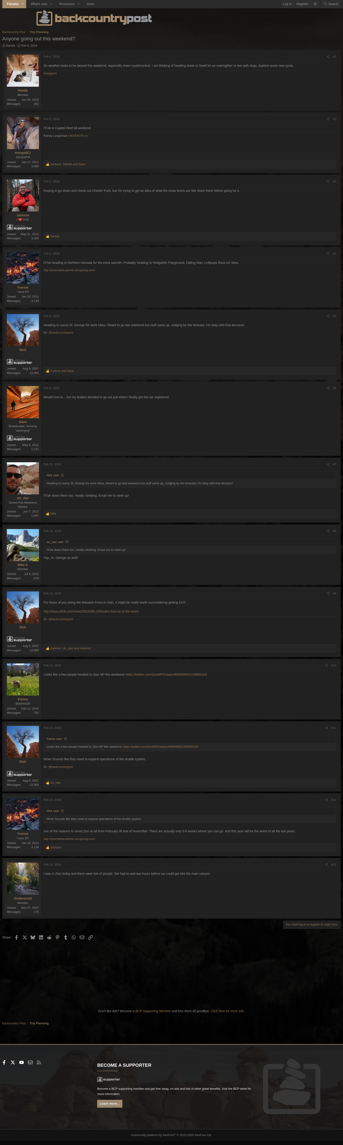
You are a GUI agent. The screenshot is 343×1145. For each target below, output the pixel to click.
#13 (299, 869)
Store (124, 4)
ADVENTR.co (112, 135)
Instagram (84, 77)
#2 (300, 119)
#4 (300, 253)
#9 (300, 593)
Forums (47, 4)
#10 (299, 665)
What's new (73, 4)
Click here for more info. (228, 1015)
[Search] (297, 4)
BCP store (156, 1099)
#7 (300, 464)
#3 (300, 181)
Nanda (44, 45)
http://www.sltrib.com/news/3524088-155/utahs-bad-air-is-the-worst (125, 611)
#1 (300, 56)
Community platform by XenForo (171, 1139)
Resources (101, 4)
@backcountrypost (94, 332)
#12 (299, 800)
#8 (300, 531)
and (96, 371)
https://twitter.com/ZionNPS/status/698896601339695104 (200, 674)
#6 (300, 388)
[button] (56, 4)
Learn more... (128, 1109)
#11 (299, 728)
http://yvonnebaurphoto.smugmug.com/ (103, 270)
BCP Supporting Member (153, 1015)
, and (102, 164)
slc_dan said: (89, 542)
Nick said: (87, 475)
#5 (300, 316)
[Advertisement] (171, 978)
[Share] (294, 56)
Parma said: (88, 739)
